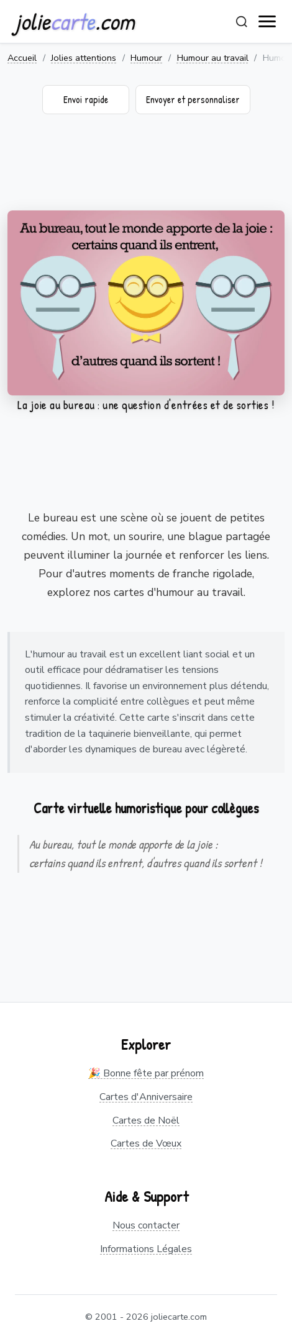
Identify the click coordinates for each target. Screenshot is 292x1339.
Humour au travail (213, 58)
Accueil (22, 58)
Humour (146, 58)
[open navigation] (267, 21)
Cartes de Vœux (146, 1143)
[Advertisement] (146, 170)
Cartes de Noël (146, 1120)
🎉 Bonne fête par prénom (146, 1073)
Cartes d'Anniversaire (146, 1097)
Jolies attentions (83, 58)
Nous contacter (146, 1225)
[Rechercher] (241, 22)
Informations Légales (146, 1249)
